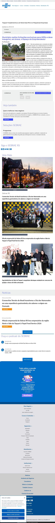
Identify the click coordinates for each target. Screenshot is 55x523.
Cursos (21, 5)
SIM (22, 97)
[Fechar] (24, 497)
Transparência (27, 471)
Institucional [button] (27, 463)
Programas (27, 421)
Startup (27, 432)
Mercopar (27, 445)
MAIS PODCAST (27, 359)
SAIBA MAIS (6, 119)
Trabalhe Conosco (28, 487)
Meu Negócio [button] (27, 406)
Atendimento (44, 5)
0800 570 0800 (27, 503)
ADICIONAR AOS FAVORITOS (43, 32)
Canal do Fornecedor (27, 493)
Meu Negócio (15, 5)
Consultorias (32, 5)
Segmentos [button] (27, 426)
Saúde (27, 441)
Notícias (38, 5)
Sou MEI (27, 410)
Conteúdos (26, 5)
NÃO (28, 97)
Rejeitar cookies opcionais (13, 514)
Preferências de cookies (13, 518)
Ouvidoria (27, 453)
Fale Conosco (27, 455)
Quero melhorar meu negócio (27, 412)
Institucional (4, 0)
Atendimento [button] (27, 449)
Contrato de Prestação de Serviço (27, 459)
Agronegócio (27, 428)
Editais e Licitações (10, 0)
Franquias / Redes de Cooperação (27, 435)
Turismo (27, 443)
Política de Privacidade (27, 457)
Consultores (24, 0)
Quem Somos (27, 465)
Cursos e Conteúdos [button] (27, 415)
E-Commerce (27, 434)
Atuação (27, 469)
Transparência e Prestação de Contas (33, 0)
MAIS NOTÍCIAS (27, 332)
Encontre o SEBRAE (17, 0)
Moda (27, 437)
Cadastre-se (27, 490)
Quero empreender (27, 408)
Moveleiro (27, 439)
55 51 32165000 (27, 511)
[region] (13, 509)
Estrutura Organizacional (27, 467)
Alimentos (27, 430)
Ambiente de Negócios (27, 478)
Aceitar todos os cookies (13, 510)
